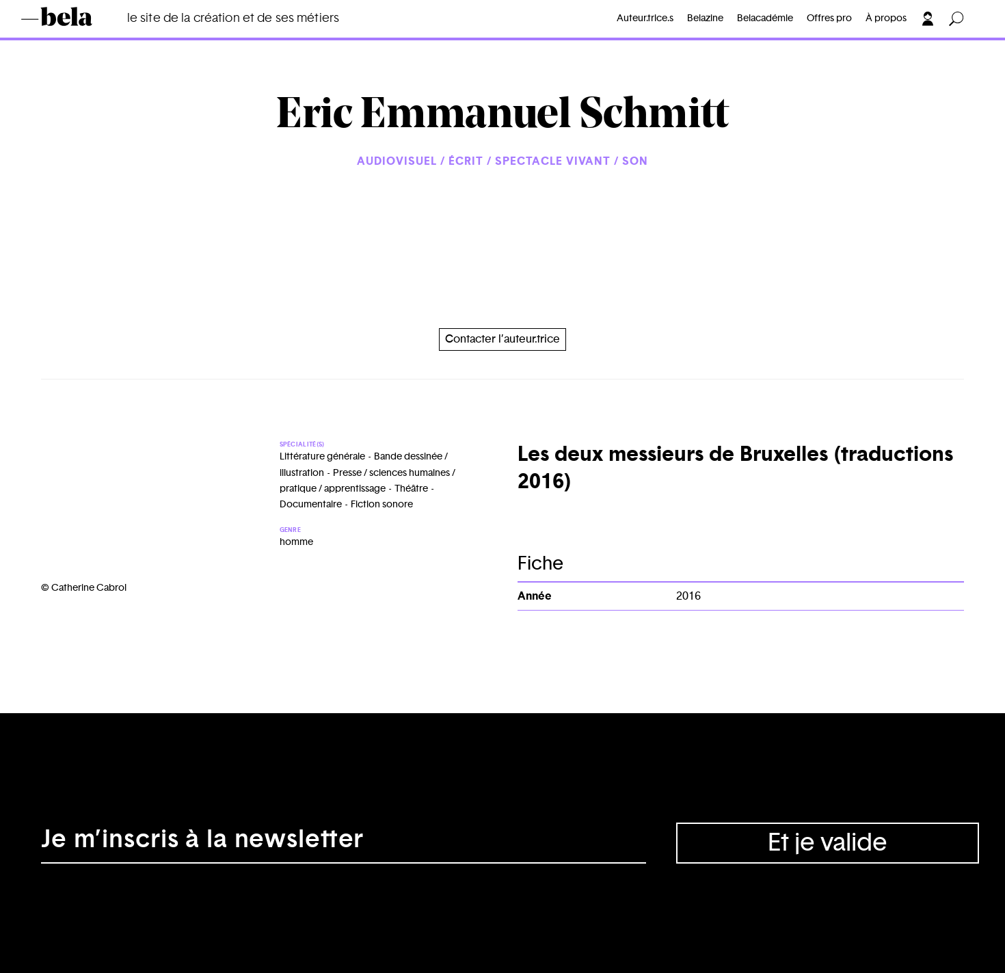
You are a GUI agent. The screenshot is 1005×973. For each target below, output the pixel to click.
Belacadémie (765, 18)
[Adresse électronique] (343, 843)
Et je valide (827, 843)
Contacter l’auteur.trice (502, 339)
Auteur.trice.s (645, 18)
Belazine (705, 18)
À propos (886, 18)
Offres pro (829, 18)
